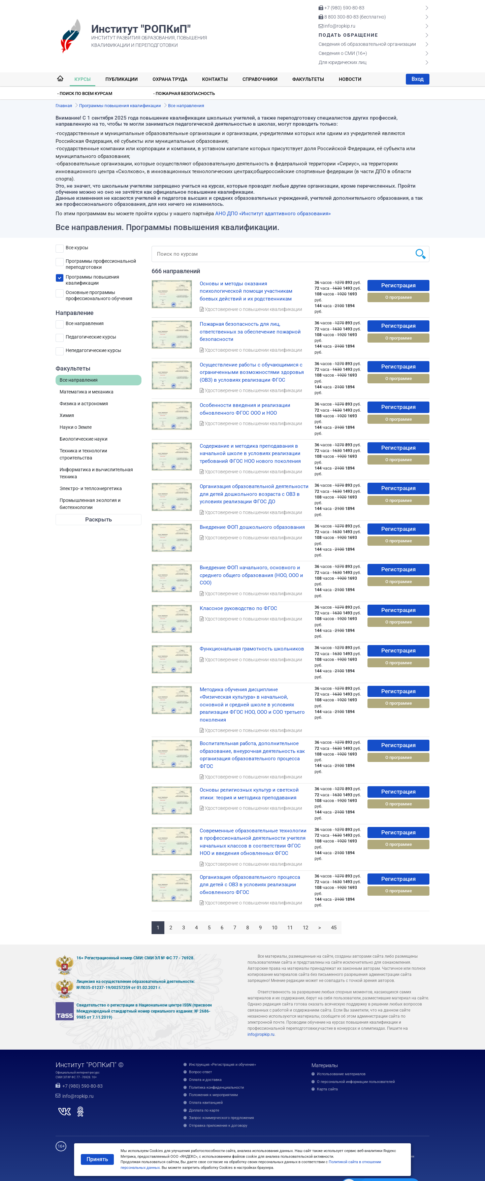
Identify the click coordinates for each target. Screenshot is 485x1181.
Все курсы (77, 247)
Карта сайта (327, 1089)
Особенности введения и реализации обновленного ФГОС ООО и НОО (245, 409)
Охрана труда (170, 79)
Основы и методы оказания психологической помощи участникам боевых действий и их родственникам (246, 291)
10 (274, 928)
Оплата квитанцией (206, 1102)
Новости (350, 79)
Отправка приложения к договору (218, 1125)
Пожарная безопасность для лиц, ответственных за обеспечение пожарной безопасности (250, 331)
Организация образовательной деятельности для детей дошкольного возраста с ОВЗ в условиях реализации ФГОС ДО (254, 494)
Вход (418, 79)
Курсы (82, 79)
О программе (398, 297)
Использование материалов (341, 1074)
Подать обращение (348, 35)
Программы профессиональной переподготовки (101, 262)
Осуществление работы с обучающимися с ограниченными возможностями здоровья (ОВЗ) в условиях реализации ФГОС (252, 372)
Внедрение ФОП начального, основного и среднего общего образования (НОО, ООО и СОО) (251, 575)
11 (290, 928)
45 (333, 928)
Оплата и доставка (205, 1080)
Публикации (121, 79)
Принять (97, 1159)
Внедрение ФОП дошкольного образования (252, 527)
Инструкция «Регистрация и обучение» (222, 1064)
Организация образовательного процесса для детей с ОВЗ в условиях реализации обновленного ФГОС (250, 884)
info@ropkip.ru (337, 26)
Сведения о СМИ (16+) (343, 53)
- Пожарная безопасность (184, 93)
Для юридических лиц (342, 62)
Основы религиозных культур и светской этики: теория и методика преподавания (249, 794)
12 (305, 928)
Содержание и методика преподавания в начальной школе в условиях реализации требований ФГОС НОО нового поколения (250, 453)
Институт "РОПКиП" (141, 29)
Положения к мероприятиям (213, 1095)
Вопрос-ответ (200, 1072)
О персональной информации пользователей (356, 1082)
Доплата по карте (204, 1110)
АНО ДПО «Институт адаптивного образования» (273, 214)
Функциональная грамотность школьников (252, 649)
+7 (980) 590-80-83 (341, 7)
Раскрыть (98, 519)
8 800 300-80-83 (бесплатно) (352, 17)
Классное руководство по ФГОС (238, 608)
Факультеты (308, 79)
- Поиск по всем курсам (84, 93)
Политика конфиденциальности (216, 1087)
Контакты (215, 79)
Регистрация (398, 285)
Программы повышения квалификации (92, 278)
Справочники (260, 79)
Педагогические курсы (91, 337)
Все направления (85, 323)
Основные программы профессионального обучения (99, 293)
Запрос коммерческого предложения (221, 1118)
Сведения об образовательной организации (367, 44)
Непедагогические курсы (93, 350)
